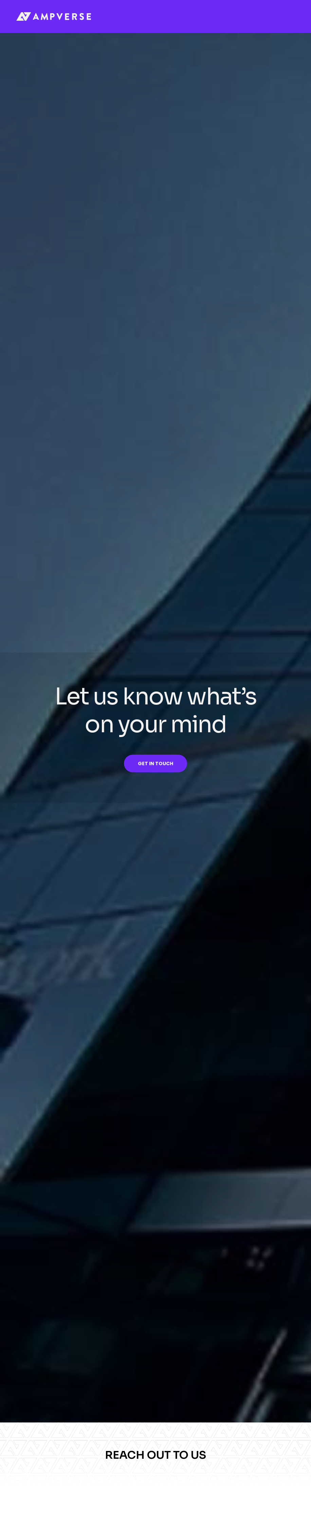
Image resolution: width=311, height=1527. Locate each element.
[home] (53, 16)
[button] (288, 16)
